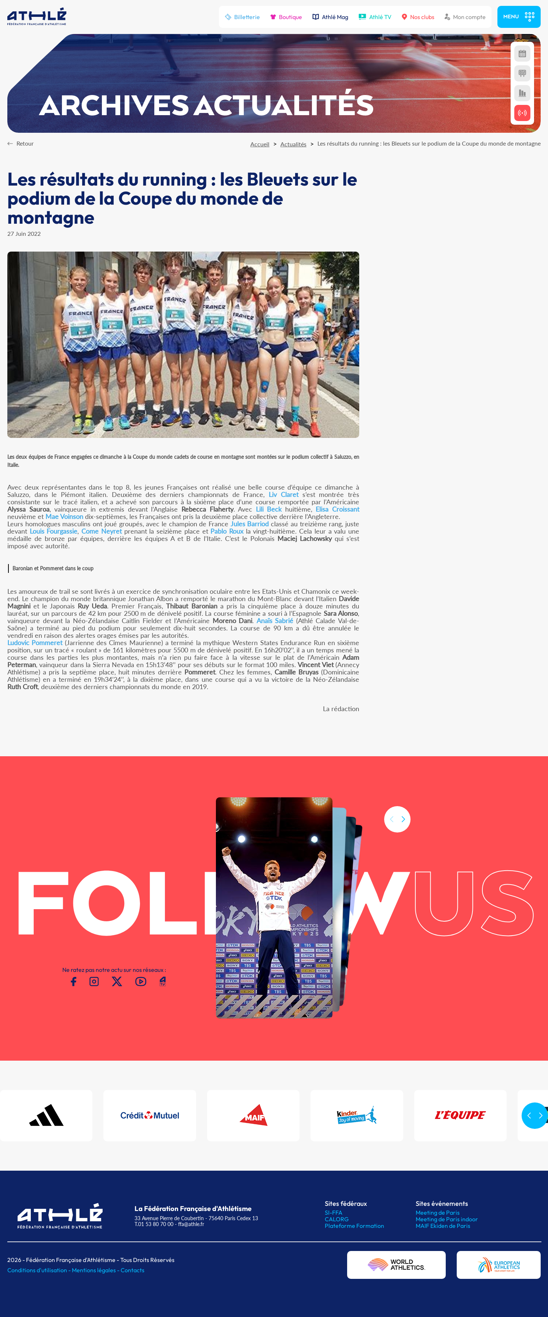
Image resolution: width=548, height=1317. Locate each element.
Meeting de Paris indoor (447, 1219)
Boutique (286, 17)
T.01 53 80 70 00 (154, 1224)
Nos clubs (418, 17)
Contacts (132, 1270)
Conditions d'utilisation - (39, 1270)
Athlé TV (374, 17)
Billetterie (242, 17)
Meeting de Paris (438, 1212)
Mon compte (465, 17)
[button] (403, 832)
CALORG (337, 1219)
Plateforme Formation (354, 1225)
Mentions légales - (96, 1270)
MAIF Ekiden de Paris (443, 1225)
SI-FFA (333, 1212)
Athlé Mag (330, 17)
